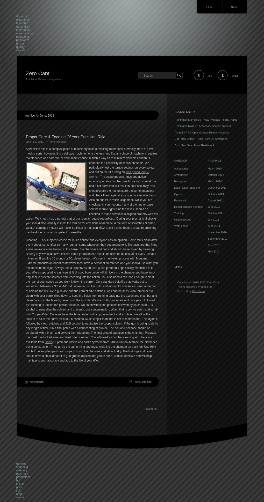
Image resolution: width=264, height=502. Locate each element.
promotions (23, 477)
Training (179, 213)
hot (18, 480)
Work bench (36, 381)
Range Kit (180, 200)
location (21, 484)
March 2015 (215, 168)
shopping (22, 467)
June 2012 (214, 206)
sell (18, 490)
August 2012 (215, 200)
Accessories (181, 168)
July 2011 (213, 219)
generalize (22, 26)
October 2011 (216, 213)
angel (19, 494)
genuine (21, 463)
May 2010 (213, 251)
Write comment (58, 141)
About (233, 7)
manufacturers (25, 33)
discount (21, 16)
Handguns (180, 181)
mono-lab (207, 286)
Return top (151, 408)
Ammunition (181, 174)
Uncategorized (182, 219)
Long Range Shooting (187, 187)
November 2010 (217, 232)
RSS (209, 75)
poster (20, 43)
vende (20, 497)
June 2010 (214, 245)
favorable (22, 23)
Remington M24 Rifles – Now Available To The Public (206, 119)
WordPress (198, 291)
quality (20, 47)
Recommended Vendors (188, 206)
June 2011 (214, 225)
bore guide (98, 268)
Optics (178, 194)
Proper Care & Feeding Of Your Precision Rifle (65, 137)
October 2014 (216, 174)
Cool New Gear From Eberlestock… (196, 145)
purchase (22, 473)
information (23, 30)
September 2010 (217, 238)
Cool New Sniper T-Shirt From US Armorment (201, 138)
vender (20, 50)
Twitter (234, 75)
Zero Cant (38, 73)
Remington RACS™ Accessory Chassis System (203, 126)
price (19, 487)
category (21, 470)
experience (23, 20)
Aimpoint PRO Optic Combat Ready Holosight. (202, 132)
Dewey (49, 342)
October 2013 (216, 194)
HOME (210, 7)
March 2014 (215, 181)
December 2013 (217, 187)
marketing (22, 36)
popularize (22, 40)
